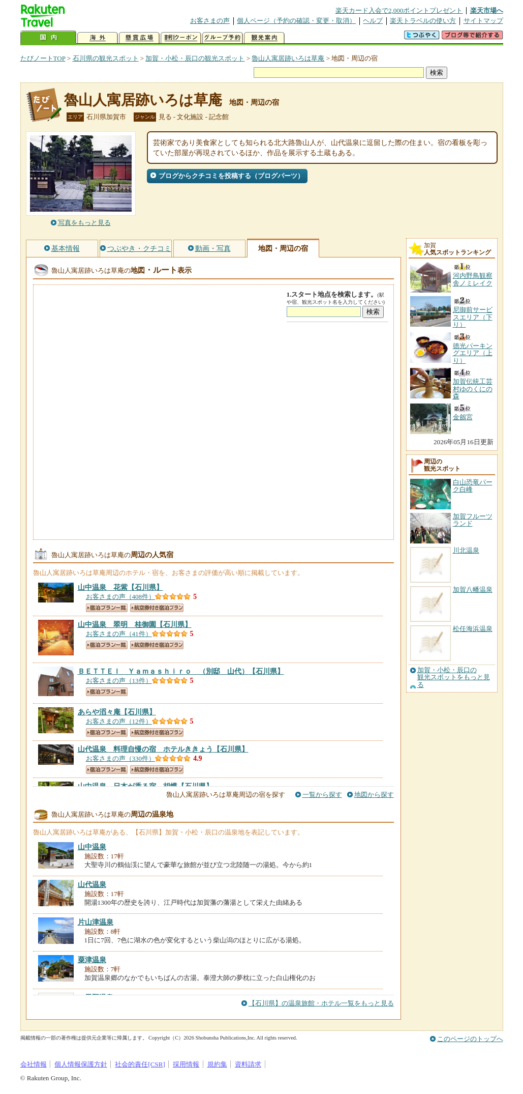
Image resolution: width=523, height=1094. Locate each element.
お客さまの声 (210, 20)
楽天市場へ (486, 10)
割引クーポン (181, 38)
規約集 (217, 1064)
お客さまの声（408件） (121, 596)
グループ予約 (222, 38)
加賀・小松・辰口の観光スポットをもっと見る (453, 677)
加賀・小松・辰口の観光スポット (194, 58)
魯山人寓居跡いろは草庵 (288, 58)
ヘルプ (373, 20)
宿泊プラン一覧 (107, 607)
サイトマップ (483, 20)
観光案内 (264, 38)
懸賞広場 (139, 38)
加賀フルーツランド (473, 519)
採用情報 (186, 1064)
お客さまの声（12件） (119, 721)
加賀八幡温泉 (473, 589)
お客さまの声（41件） (119, 634)
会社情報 (33, 1064)
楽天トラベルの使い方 (423, 20)
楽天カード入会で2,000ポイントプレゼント (399, 10)
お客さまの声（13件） (119, 680)
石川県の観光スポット (106, 58)
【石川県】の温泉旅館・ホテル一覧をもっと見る (321, 1003)
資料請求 (248, 1064)
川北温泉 (466, 550)
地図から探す (374, 794)
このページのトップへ (470, 1039)
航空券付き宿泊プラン (156, 607)
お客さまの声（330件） (121, 758)
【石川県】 (120, 587)
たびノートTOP (43, 58)
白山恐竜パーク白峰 (473, 485)
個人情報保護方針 (80, 1064)
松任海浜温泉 (473, 628)
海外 (97, 38)
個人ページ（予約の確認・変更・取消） (296, 20)
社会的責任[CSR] (140, 1064)
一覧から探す (322, 794)
